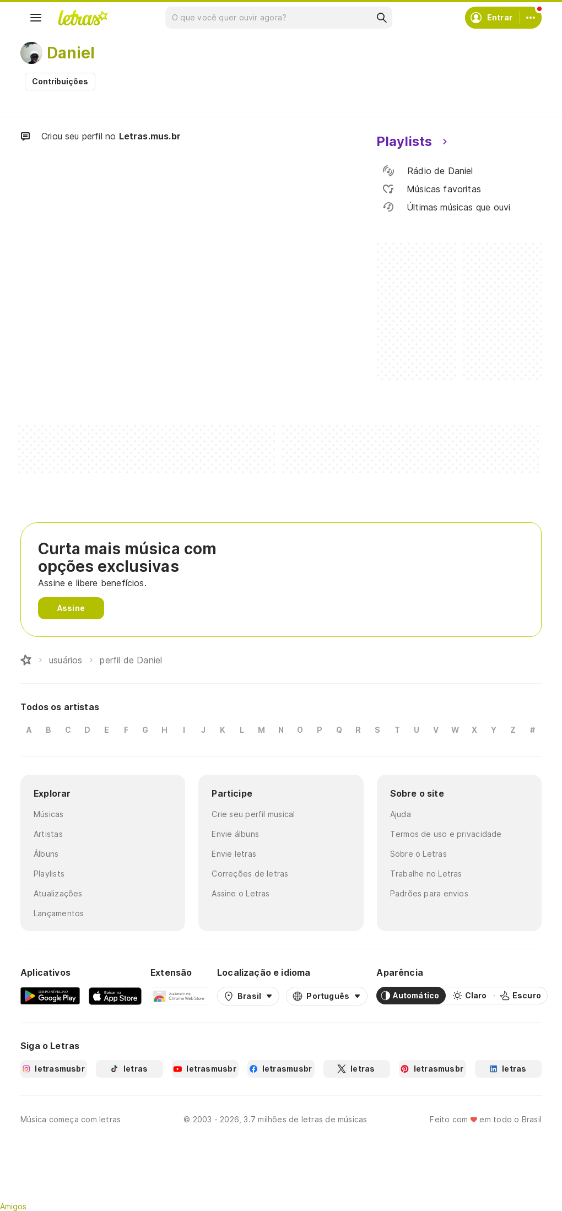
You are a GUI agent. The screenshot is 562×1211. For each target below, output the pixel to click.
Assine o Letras (240, 893)
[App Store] (115, 995)
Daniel (71, 53)
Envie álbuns (235, 834)
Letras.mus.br (150, 136)
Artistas (48, 834)
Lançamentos (59, 913)
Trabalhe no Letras (426, 873)
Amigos (13, 1206)
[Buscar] (381, 18)
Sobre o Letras (418, 853)
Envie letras (234, 853)
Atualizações (58, 893)
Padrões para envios (429, 893)
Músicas (49, 814)
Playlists (49, 873)
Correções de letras (250, 873)
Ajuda (400, 814)
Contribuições (60, 81)
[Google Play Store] (50, 995)
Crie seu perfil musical (253, 814)
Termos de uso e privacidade (446, 834)
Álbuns (46, 853)
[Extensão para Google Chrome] (179, 995)
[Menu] (35, 18)
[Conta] (531, 18)
